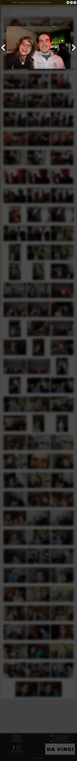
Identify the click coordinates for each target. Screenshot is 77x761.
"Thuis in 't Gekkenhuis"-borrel (41, 2)
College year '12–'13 (24, 2)
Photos (14, 2)
